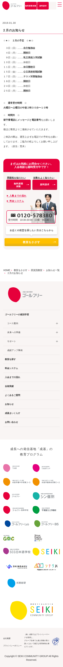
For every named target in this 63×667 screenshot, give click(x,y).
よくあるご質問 (12, 395)
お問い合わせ (11, 422)
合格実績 (9, 386)
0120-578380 (35, 215)
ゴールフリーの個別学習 (17, 314)
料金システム (11, 368)
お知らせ (9, 404)
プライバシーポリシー (12, 646)
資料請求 (43, 6)
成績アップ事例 (15, 350)
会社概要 (7, 638)
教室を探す (10, 359)
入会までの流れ (12, 377)
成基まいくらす (12, 413)
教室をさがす (39, 242)
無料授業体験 (30, 6)
